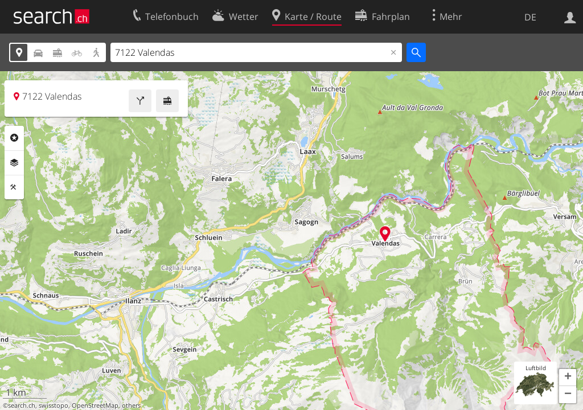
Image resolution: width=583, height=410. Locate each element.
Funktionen (14, 187)
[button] (567, 377)
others (131, 405)
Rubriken (14, 138)
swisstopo (53, 405)
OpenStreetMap (95, 405)
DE (530, 17)
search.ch (21, 405)
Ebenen (14, 163)
